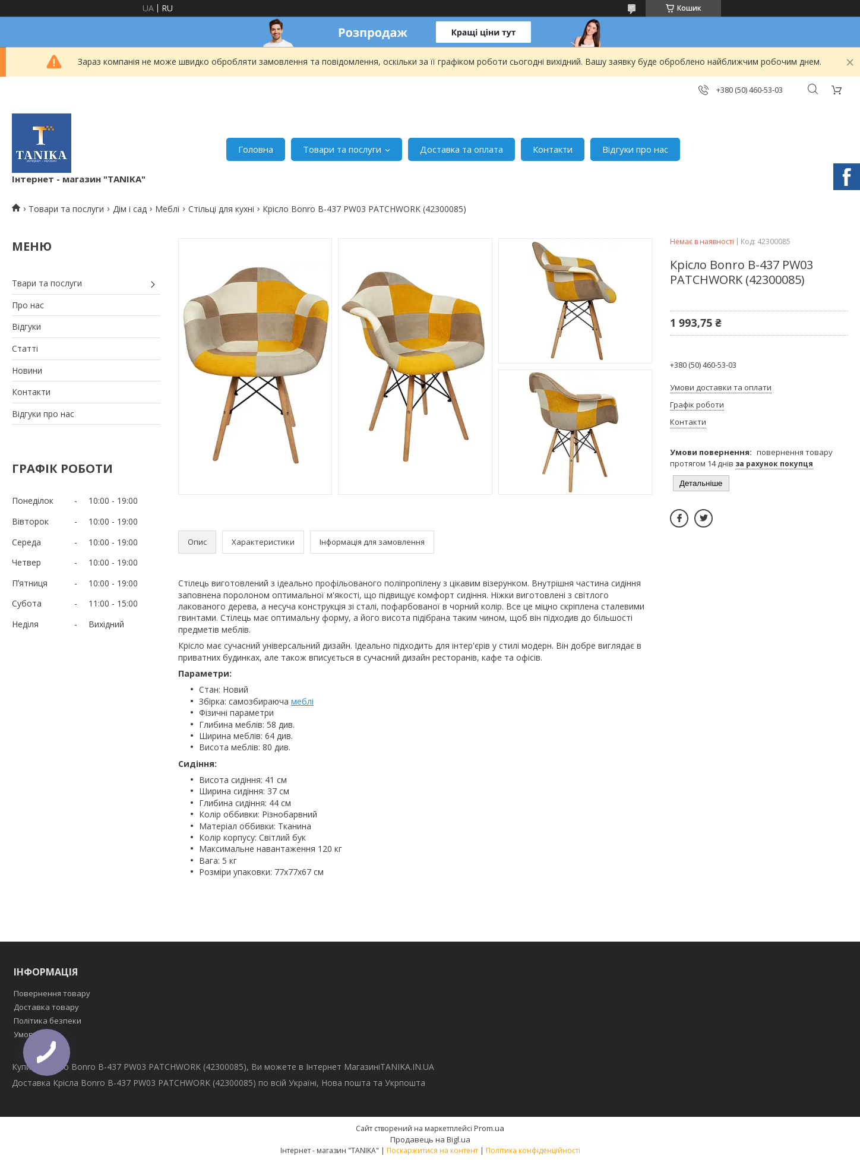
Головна (255, 149)
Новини (27, 370)
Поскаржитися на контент (432, 1150)
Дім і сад (130, 208)
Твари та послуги (47, 283)
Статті (25, 348)
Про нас (28, 305)
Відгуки (26, 326)
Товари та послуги (342, 149)
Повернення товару (52, 993)
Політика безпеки (47, 1020)
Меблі (167, 208)
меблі (302, 701)
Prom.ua (489, 1128)
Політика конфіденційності (533, 1150)
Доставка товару (46, 1007)
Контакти (553, 149)
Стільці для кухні (221, 208)
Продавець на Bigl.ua (430, 1139)
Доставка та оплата (461, 149)
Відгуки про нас (635, 149)
